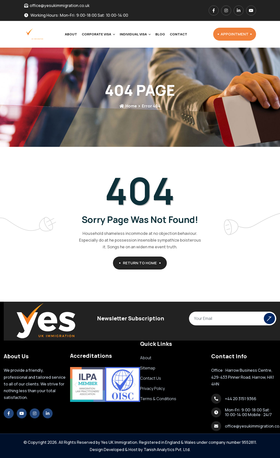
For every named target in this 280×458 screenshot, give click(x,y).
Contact (178, 34)
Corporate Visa (96, 34)
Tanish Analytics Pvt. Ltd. (167, 449)
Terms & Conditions (158, 398)
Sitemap (147, 368)
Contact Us (150, 378)
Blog (160, 34)
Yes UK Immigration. (119, 442)
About (71, 34)
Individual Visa (133, 34)
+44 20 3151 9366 (240, 398)
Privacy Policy (152, 388)
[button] (76, 384)
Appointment (236, 34)
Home (128, 106)
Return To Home (142, 263)
